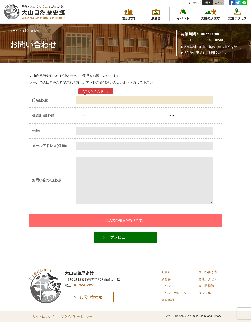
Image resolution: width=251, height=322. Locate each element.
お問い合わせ (91, 297)
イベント (167, 286)
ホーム (14, 30)
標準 (207, 2)
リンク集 (204, 293)
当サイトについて (42, 316)
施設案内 (167, 300)
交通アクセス (207, 279)
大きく (218, 2)
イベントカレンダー (175, 293)
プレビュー (119, 237)
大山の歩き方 (207, 272)
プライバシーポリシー (76, 316)
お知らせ (167, 272)
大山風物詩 (206, 286)
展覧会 (166, 279)
